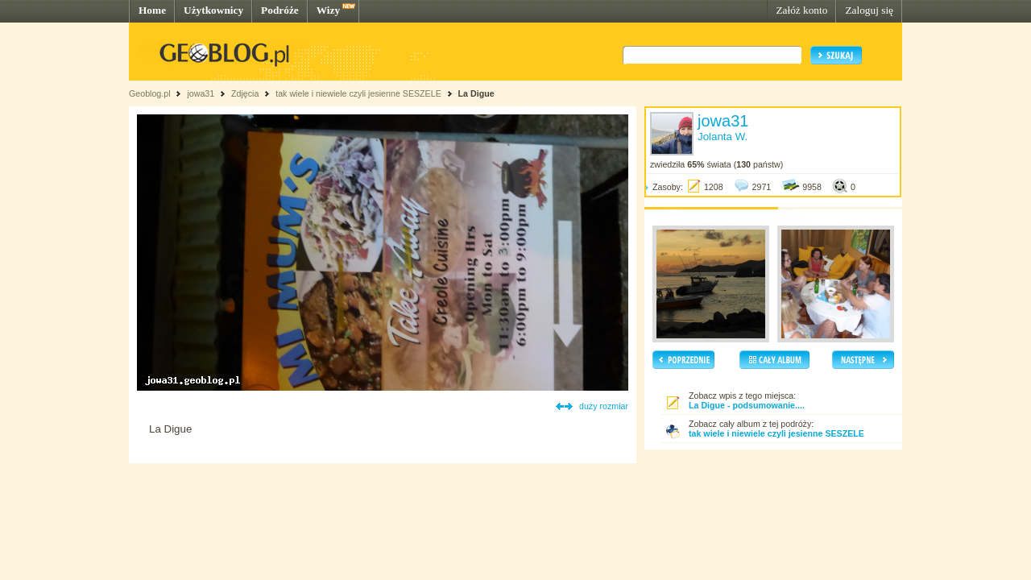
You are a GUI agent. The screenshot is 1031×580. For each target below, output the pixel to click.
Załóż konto (801, 10)
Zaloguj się (869, 10)
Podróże (280, 10)
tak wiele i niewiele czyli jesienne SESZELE (358, 93)
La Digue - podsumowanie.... (747, 405)
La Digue (476, 93)
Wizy (328, 10)
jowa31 (200, 93)
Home (152, 10)
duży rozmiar (603, 406)
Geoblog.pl (150, 93)
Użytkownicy (213, 10)
